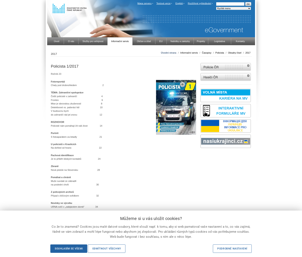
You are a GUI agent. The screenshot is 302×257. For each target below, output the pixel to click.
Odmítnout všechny (106, 248)
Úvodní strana (168, 52)
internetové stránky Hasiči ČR (225, 77)
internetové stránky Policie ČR (225, 67)
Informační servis (189, 52)
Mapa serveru (144, 3)
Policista (219, 52)
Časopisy (206, 52)
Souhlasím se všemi (69, 248)
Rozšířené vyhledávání (199, 3)
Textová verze (163, 3)
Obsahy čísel (234, 52)
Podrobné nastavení (232, 248)
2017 (247, 52)
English (179, 3)
